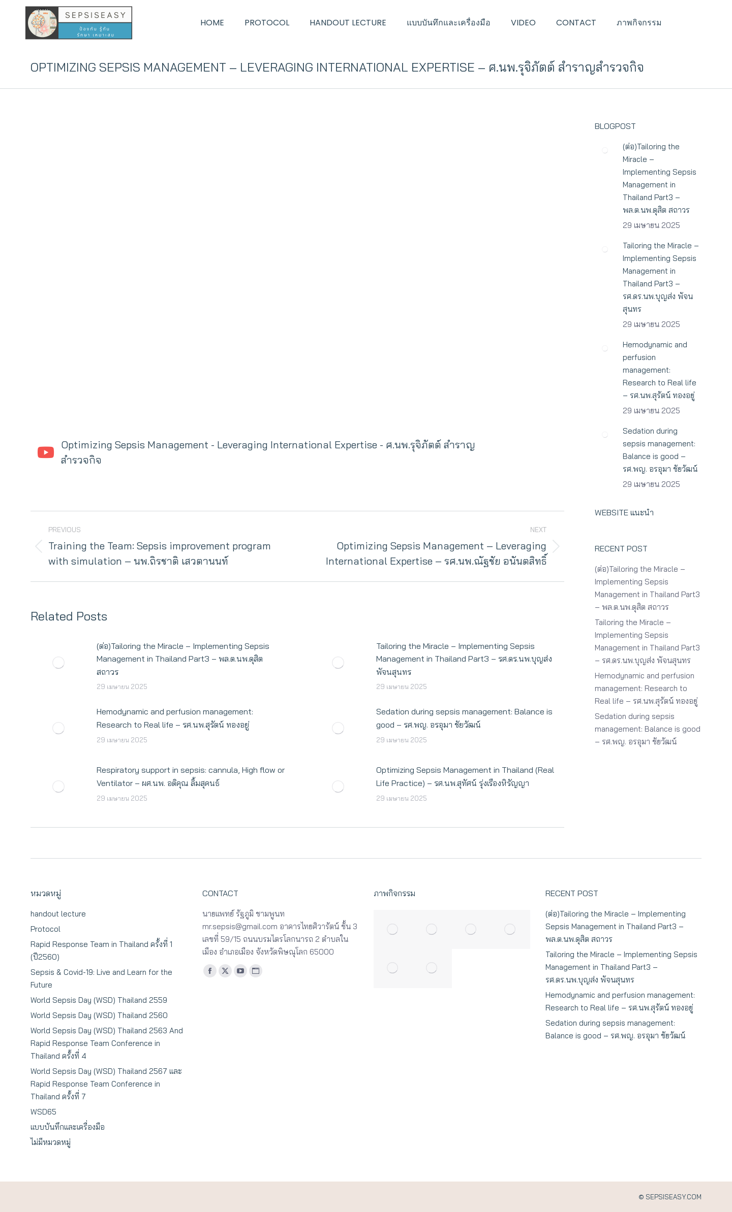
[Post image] (58, 662)
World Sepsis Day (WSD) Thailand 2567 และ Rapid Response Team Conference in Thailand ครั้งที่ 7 (106, 1083)
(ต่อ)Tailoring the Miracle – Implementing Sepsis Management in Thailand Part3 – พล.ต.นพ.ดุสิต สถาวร (183, 659)
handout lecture (58, 914)
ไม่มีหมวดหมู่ (50, 1142)
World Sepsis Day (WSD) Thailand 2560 (99, 1015)
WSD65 (43, 1112)
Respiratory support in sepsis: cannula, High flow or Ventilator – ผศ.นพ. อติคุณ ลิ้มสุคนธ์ (191, 776)
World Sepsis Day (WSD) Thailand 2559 (98, 1000)
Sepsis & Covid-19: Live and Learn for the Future (101, 978)
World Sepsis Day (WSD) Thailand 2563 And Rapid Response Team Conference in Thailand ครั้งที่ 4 (106, 1043)
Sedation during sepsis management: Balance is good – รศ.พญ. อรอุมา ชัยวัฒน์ (464, 718)
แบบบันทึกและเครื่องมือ (67, 1127)
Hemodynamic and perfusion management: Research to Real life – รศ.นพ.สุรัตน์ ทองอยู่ (175, 718)
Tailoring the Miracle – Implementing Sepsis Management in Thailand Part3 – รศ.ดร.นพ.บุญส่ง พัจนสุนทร (464, 659)
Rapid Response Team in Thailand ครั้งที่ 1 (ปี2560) (101, 950)
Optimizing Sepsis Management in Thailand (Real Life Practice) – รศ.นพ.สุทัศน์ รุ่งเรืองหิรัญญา (465, 776)
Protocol (45, 929)
